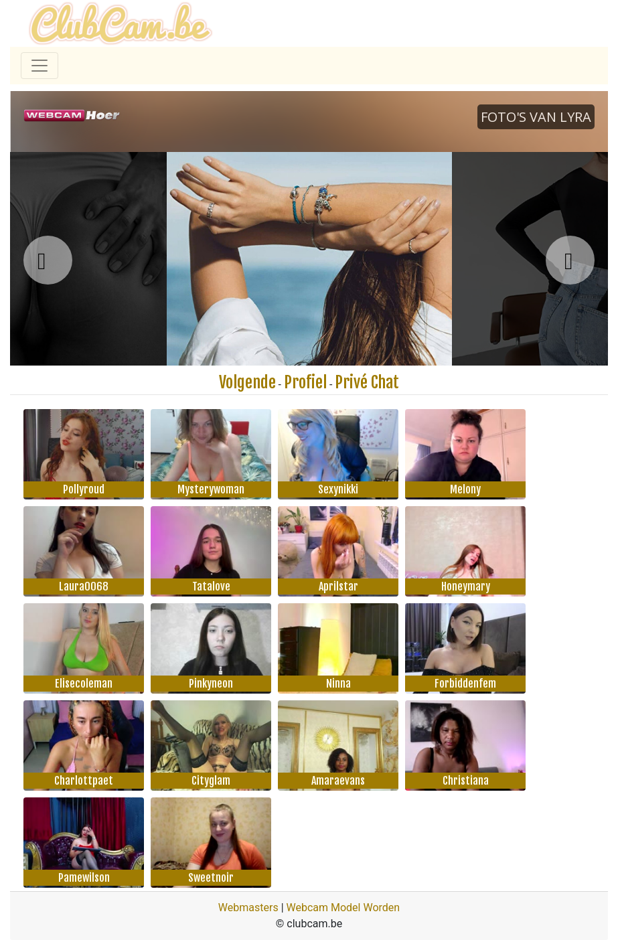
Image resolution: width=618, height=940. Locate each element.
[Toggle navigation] (39, 65)
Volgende (247, 382)
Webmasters (248, 907)
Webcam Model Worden (343, 907)
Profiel (305, 382)
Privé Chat (367, 382)
